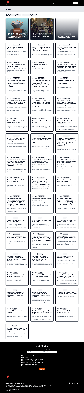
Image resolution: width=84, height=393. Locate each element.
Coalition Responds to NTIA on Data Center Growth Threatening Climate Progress (66, 82)
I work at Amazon (25, 357)
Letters (18, 14)
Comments (12, 14)
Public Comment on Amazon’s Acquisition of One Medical (15, 275)
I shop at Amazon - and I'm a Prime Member (31, 360)
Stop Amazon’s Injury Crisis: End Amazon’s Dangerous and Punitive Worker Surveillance (42, 312)
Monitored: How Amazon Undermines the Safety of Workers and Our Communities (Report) (41, 294)
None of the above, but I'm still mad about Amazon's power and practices (37, 365)
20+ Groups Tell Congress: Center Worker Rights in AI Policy (67, 221)
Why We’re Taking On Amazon (52, 3)
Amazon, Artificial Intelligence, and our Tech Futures (16, 221)
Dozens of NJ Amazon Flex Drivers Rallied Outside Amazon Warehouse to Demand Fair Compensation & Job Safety (42, 162)
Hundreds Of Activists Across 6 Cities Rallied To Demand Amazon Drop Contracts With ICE (42, 35)
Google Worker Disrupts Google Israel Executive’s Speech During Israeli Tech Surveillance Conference (66, 162)
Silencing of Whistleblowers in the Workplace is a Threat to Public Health (17, 329)
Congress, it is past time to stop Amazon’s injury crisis (16, 121)
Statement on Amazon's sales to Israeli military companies (66, 36)
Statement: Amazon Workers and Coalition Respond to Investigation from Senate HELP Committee (66, 66)
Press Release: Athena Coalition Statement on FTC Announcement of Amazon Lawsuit (17, 237)
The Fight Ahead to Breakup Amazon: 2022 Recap (65, 257)
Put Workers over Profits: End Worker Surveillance (65, 311)
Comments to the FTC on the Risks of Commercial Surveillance (42, 275)
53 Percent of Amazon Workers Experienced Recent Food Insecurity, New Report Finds (16, 139)
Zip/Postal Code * (49, 349)
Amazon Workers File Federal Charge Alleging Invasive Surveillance (65, 122)
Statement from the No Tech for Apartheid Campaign (66, 180)
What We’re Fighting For (37, 3)
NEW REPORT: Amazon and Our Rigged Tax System (16, 65)
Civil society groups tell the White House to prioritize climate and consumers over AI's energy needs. (16, 103)
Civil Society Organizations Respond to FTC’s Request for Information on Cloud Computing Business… (16, 258)
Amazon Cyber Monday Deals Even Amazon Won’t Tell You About (67, 292)
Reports (34, 14)
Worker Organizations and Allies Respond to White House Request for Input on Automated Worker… (66, 237)
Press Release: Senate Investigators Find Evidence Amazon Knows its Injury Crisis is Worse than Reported (66, 103)
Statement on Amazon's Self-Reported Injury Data (15, 180)
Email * (34, 349)
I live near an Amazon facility (28, 355)
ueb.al (10, 390)
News (70, 3)
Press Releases (26, 14)
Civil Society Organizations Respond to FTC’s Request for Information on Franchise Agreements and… (40, 258)
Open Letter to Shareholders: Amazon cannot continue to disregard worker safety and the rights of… (16, 294)
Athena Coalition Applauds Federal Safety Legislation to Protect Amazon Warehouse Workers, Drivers (42, 140)
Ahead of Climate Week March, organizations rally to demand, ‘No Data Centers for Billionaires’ (42, 49)
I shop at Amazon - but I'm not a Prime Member (32, 362)
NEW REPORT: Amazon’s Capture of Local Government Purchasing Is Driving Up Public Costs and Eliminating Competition (17, 35)
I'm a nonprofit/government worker (29, 364)
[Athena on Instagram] (72, 383)
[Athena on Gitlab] (69, 383)
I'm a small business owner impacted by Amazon (32, 359)
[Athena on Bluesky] (77, 383)
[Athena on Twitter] (75, 383)
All (7, 14)
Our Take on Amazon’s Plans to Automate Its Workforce (16, 48)
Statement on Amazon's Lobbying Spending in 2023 (41, 199)
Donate (76, 3)
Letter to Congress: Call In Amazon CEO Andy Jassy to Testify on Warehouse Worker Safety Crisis (67, 276)
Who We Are (64, 3)
